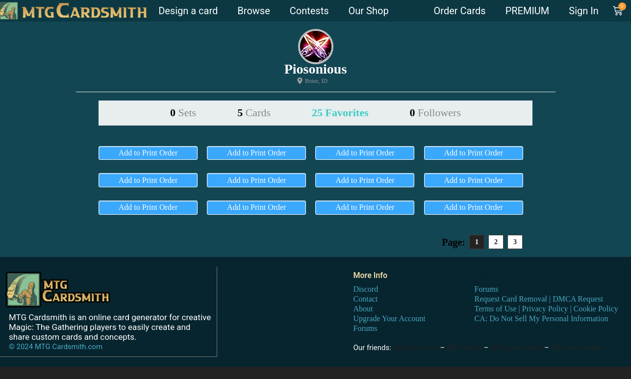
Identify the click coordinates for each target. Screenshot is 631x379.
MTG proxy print (516, 347)
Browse (253, 11)
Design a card (188, 11)
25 (340, 112)
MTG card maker (578, 347)
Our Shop (369, 11)
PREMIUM (527, 11)
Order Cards (460, 11)
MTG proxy (464, 347)
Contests (309, 11)
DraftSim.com (415, 347)
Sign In (583, 11)
